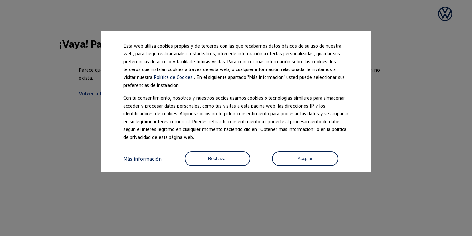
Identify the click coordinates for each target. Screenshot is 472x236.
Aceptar (305, 158)
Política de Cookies (174, 77)
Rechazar (217, 158)
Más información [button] (142, 158)
